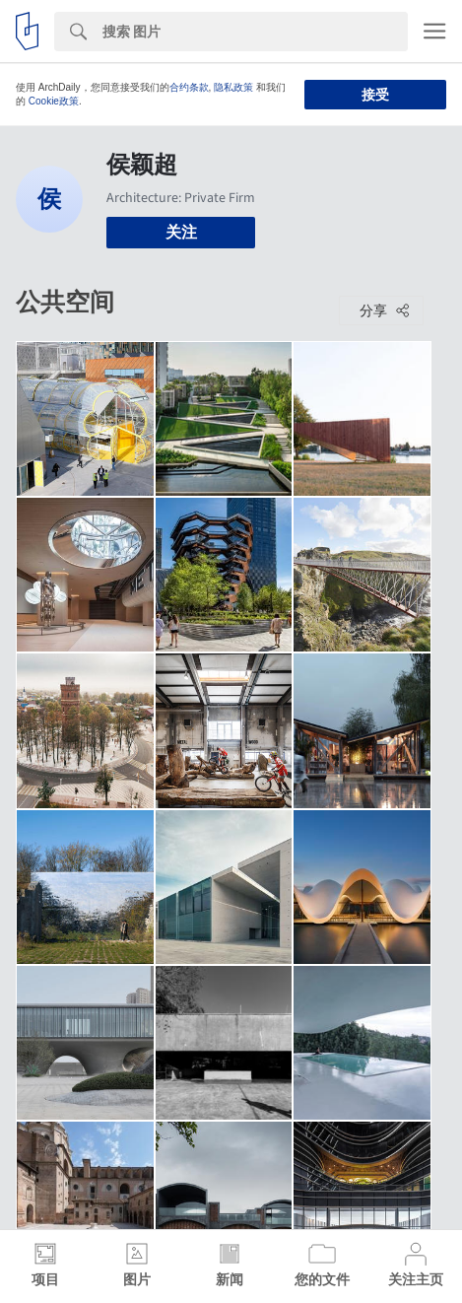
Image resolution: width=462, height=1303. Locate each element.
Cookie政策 (54, 101)
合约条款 (189, 87)
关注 (181, 232)
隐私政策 (233, 87)
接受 (375, 95)
